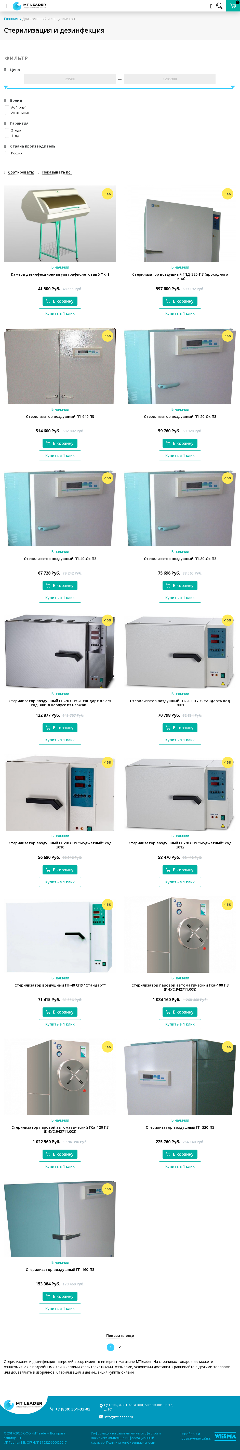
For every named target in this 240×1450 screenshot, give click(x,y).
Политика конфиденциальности (130, 1442)
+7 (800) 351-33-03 (72, 1409)
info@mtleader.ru (118, 1417)
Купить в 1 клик (60, 313)
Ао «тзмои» (17, 112)
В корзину (60, 301)
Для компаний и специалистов (48, 18)
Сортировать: (21, 172)
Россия (13, 153)
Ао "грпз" (15, 107)
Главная (11, 18)
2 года (13, 130)
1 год (12, 135)
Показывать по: (57, 172)
